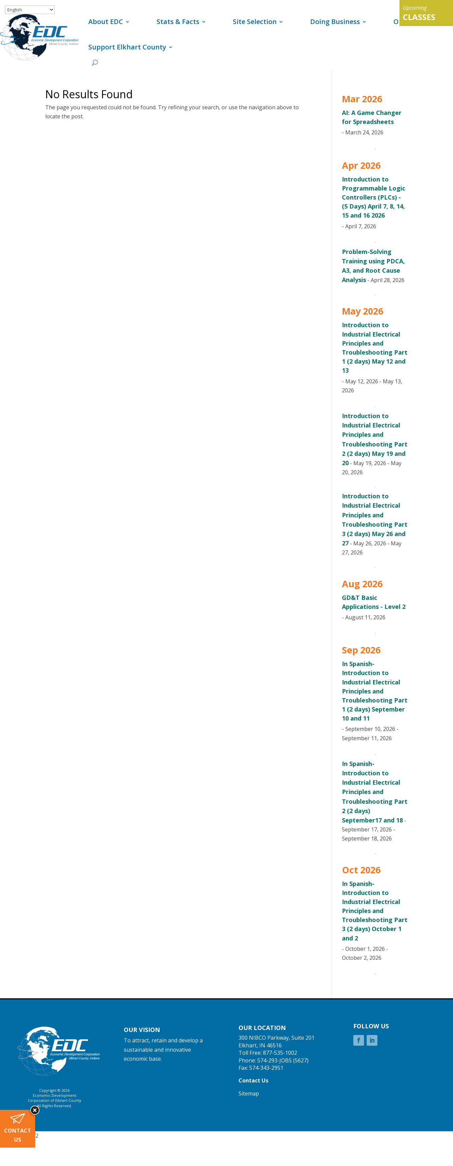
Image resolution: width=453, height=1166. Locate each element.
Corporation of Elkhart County (54, 1100)
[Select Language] (30, 9)
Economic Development (54, 1095)
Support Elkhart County (127, 46)
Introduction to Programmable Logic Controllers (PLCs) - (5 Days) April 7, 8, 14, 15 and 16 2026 (373, 197)
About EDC (105, 21)
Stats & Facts (178, 21)
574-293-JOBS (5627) (282, 1060)
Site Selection (255, 21)
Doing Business (335, 21)
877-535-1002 (280, 1052)
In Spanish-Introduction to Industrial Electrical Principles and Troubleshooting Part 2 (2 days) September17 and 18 (374, 792)
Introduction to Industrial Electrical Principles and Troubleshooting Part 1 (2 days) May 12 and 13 (374, 347)
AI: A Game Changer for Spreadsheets (371, 117)
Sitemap (249, 1093)
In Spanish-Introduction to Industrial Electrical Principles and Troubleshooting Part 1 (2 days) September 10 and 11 (374, 691)
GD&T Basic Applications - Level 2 (373, 602)
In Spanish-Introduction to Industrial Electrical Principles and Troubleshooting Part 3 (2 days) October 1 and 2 (374, 911)
